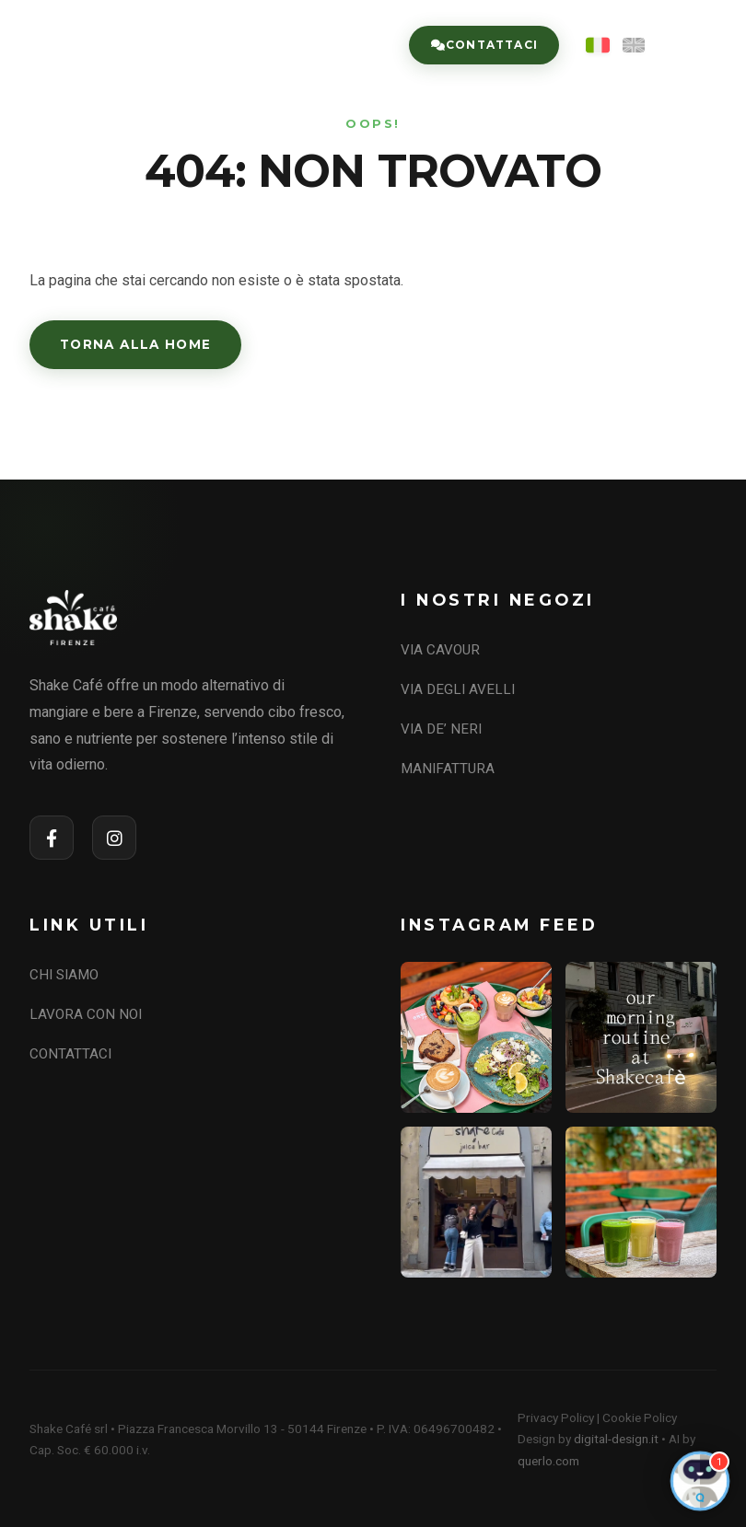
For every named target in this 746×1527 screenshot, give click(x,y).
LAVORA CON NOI (85, 1014)
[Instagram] (114, 838)
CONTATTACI (70, 1054)
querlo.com (548, 1460)
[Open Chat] (700, 1481)
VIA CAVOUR (440, 650)
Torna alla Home (135, 344)
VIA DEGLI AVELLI (458, 689)
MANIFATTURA (448, 768)
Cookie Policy (639, 1417)
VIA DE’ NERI (441, 729)
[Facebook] (51, 838)
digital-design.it (616, 1438)
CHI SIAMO (64, 974)
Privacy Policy (556, 1417)
